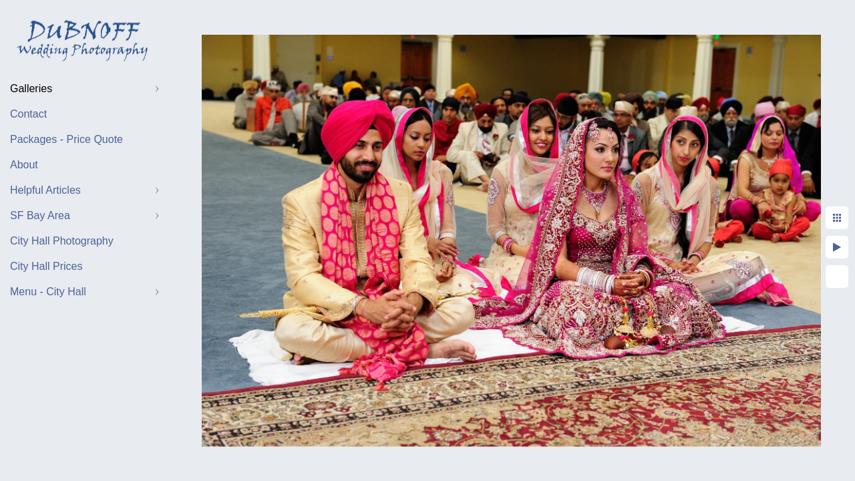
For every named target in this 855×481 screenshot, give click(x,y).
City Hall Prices (46, 266)
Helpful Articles (45, 190)
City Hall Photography (62, 241)
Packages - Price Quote (66, 139)
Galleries (31, 88)
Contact (28, 114)
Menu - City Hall (48, 291)
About (24, 164)
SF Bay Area (40, 215)
